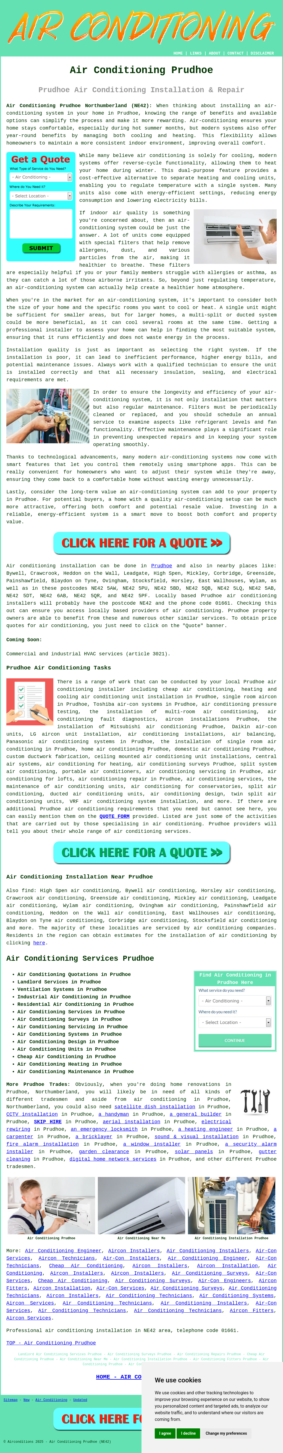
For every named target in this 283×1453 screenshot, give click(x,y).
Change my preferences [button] (226, 1433)
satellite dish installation (154, 1107)
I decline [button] (188, 1433)
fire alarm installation (42, 1144)
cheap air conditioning (198, 689)
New (26, 1400)
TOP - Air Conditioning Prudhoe (51, 1343)
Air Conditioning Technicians (149, 1296)
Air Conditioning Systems (236, 1296)
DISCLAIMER (262, 53)
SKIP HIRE (48, 1122)
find (28, 890)
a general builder (196, 1114)
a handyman (113, 1114)
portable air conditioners (100, 771)
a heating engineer (205, 1129)
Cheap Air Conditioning (86, 1266)
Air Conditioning (51, 1400)
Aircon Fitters (252, 1310)
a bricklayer (93, 1137)
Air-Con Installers (131, 1258)
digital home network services (112, 1159)
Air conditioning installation (51, 566)
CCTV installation (32, 1114)
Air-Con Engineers (224, 1281)
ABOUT (215, 53)
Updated (80, 1400)
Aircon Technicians (67, 1258)
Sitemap (10, 1400)
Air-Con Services (120, 1288)
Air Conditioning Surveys (210, 1273)
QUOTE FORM (114, 816)
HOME (178, 53)
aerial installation (131, 1122)
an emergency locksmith (104, 1129)
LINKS (195, 53)
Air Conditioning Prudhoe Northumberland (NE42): (79, 106)
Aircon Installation (227, 1266)
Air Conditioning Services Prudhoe (80, 959)
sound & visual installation (196, 1137)
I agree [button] (165, 1433)
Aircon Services (30, 1303)
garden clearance (104, 1152)
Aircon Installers (134, 1251)
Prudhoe (161, 566)
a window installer (152, 1144)
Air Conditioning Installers (208, 1251)
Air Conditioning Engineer (63, 1251)
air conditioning (196, 611)
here (39, 943)
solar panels (194, 1152)
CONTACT (235, 53)
